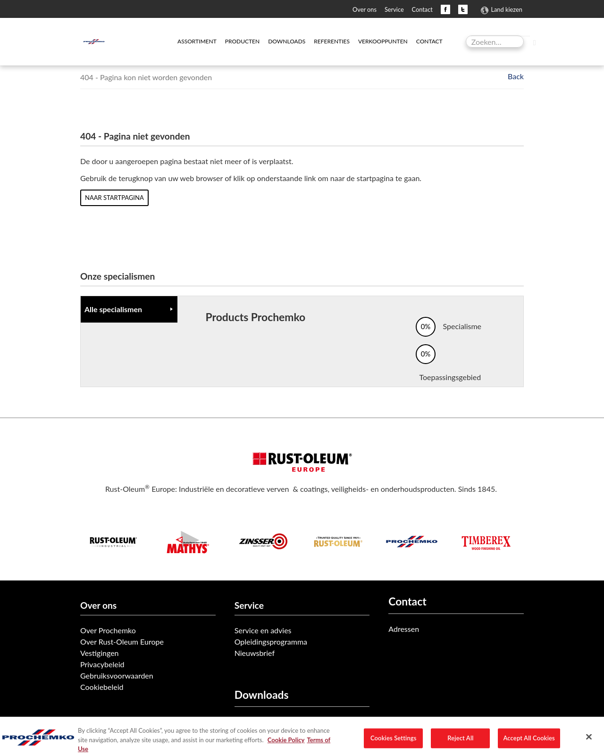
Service (394, 9)
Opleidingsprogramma (271, 641)
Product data (256, 721)
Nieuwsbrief (255, 652)
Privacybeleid (102, 664)
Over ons (364, 9)
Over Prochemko (108, 630)
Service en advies (263, 630)
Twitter (463, 9)
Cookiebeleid (102, 686)
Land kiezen (506, 9)
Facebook (445, 9)
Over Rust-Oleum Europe (122, 641)
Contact (422, 9)
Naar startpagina (114, 197)
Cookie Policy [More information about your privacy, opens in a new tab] (286, 750)
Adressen (403, 628)
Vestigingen (99, 652)
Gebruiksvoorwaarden (116, 675)
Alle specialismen (113, 309)
